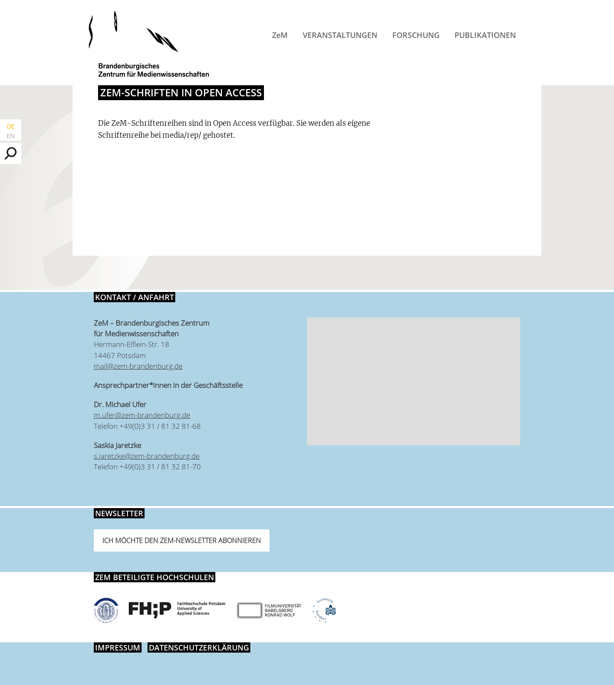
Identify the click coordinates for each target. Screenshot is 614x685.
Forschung (416, 35)
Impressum (117, 647)
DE (10, 126)
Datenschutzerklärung (199, 647)
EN (10, 136)
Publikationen (485, 35)
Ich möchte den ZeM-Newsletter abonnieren (181, 540)
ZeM (280, 35)
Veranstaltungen (340, 35)
